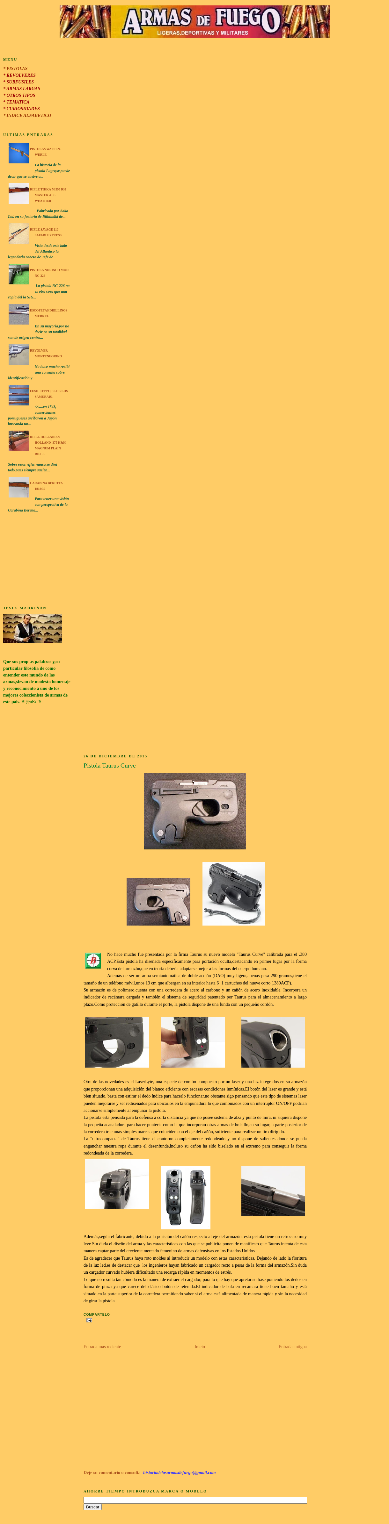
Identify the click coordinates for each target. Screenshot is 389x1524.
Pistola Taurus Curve (110, 765)
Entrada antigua (293, 1346)
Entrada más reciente (102, 1346)
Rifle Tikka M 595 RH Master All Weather (48, 195)
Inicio (199, 1346)
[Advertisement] (37, 560)
